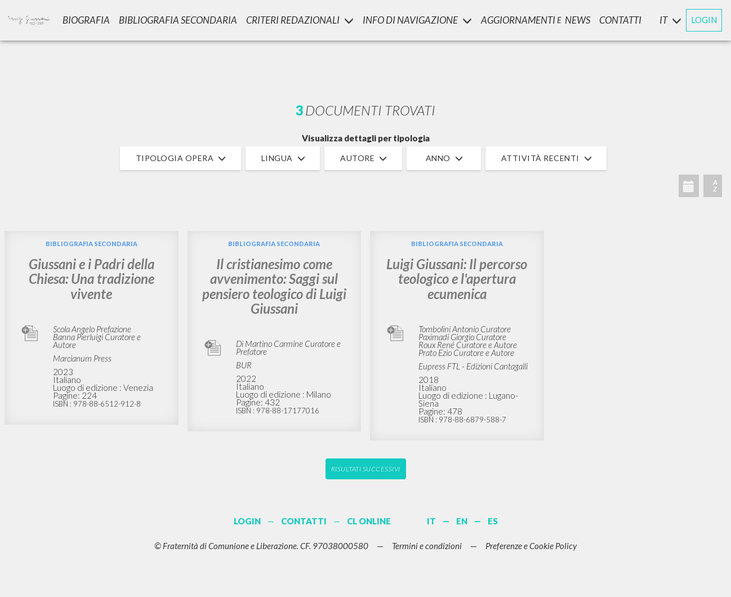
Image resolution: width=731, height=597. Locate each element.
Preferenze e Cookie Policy (531, 546)
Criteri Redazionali (300, 20)
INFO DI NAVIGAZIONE (417, 20)
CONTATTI (620, 20)
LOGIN (704, 20)
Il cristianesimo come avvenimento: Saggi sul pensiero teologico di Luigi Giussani (274, 286)
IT (431, 521)
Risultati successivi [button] (365, 469)
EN (461, 521)
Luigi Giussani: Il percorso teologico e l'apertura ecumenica (456, 279)
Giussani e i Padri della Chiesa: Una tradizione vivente (91, 279)
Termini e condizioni (427, 546)
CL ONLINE (369, 521)
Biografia (86, 20)
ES (493, 521)
